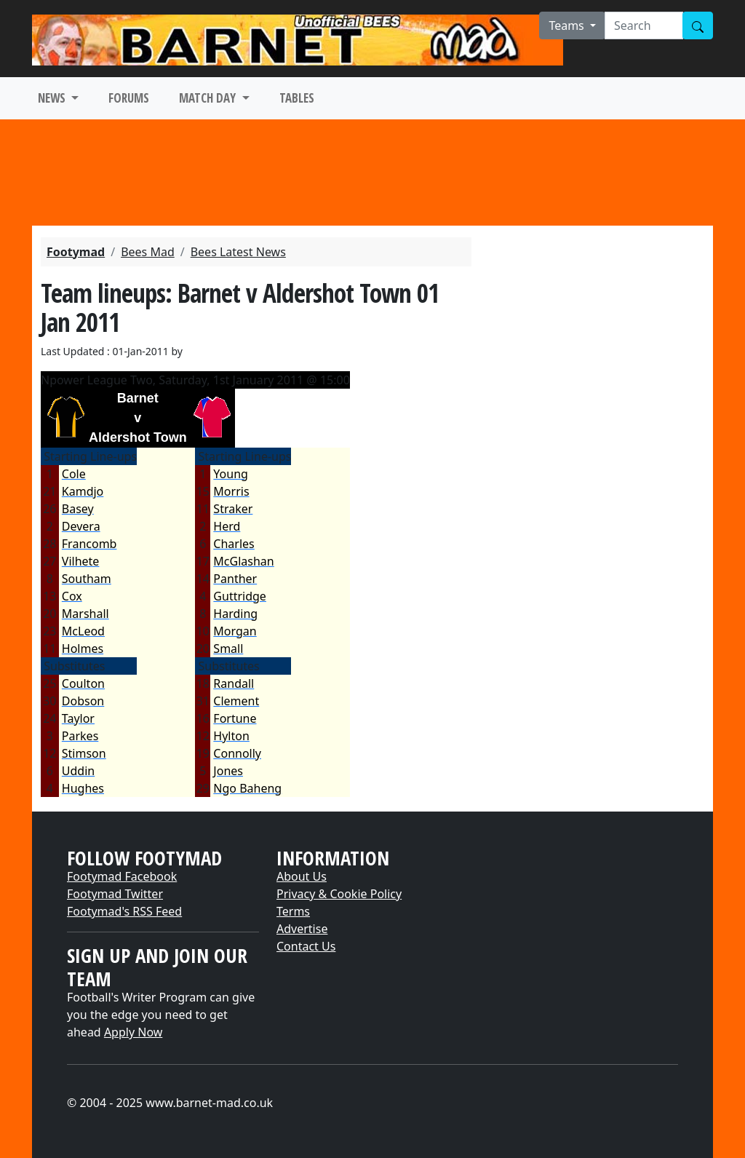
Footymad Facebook (122, 876)
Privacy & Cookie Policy (339, 894)
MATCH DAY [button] (209, 98)
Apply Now (133, 1032)
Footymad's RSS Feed (124, 911)
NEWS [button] (53, 98)
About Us (301, 876)
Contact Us (305, 946)
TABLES (296, 98)
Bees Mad (148, 252)
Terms (293, 911)
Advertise (301, 929)
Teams (568, 25)
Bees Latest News (238, 252)
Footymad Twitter (115, 894)
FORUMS (128, 98)
